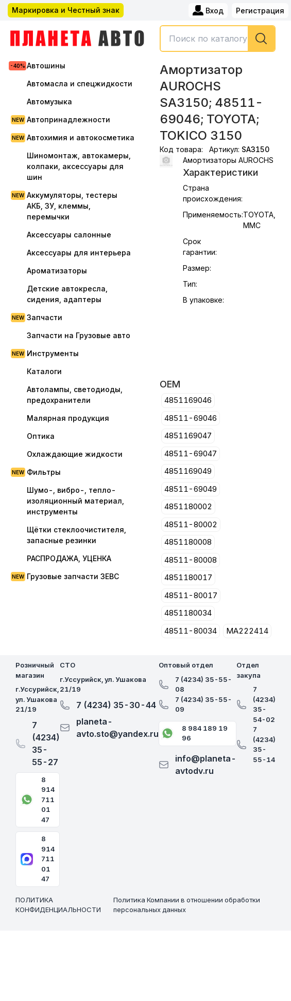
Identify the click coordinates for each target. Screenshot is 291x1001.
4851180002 (188, 506)
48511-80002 (190, 524)
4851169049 (188, 471)
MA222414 (247, 631)
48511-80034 (190, 631)
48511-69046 (190, 418)
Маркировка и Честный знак (65, 10)
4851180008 (188, 542)
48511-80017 (190, 595)
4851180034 (188, 613)
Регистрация (260, 10)
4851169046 (188, 400)
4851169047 (188, 435)
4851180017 (188, 577)
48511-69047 (190, 453)
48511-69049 (190, 489)
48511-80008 (190, 560)
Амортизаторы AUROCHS (228, 160)
